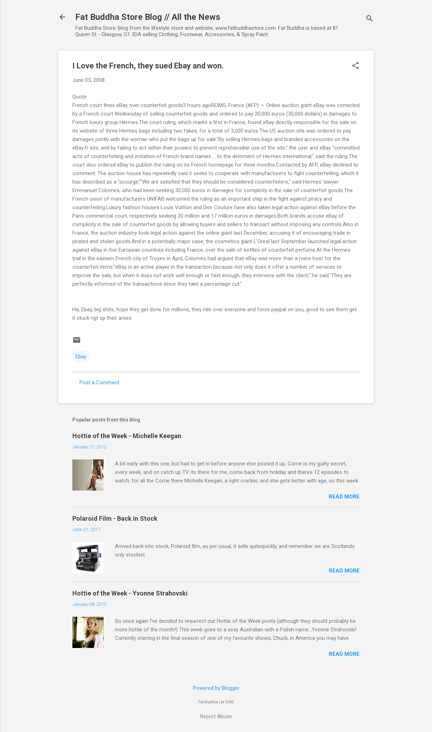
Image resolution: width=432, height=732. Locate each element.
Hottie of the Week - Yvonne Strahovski (130, 593)
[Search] (369, 19)
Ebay (81, 356)
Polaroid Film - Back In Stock (114, 518)
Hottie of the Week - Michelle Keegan (126, 436)
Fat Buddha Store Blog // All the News (147, 17)
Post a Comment (99, 382)
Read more (344, 496)
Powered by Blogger (216, 688)
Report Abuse (216, 716)
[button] (355, 66)
